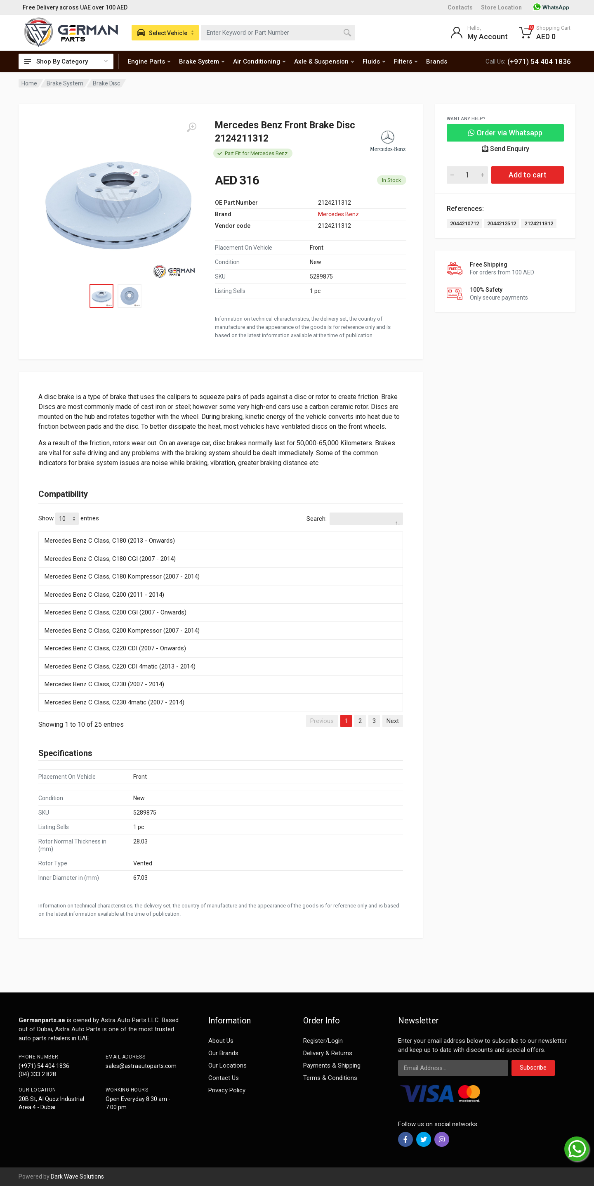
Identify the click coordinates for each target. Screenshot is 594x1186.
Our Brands (223, 1053)
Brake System (201, 61)
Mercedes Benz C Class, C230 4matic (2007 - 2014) (114, 702)
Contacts (460, 7)
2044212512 (501, 223)
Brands (436, 61)
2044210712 (464, 223)
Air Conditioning (259, 61)
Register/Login (323, 1040)
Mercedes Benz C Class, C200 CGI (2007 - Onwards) (115, 612)
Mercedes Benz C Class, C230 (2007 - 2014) (104, 684)
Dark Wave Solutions (77, 1176)
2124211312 (538, 223)
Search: (354, 519)
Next (393, 721)
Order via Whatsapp (505, 132)
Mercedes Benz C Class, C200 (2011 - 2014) (104, 594)
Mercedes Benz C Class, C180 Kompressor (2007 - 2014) (122, 576)
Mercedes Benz (338, 214)
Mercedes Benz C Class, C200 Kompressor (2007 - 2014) (122, 630)
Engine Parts (149, 61)
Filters (405, 61)
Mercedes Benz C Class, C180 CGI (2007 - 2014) (110, 558)
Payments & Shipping (332, 1065)
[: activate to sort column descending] (220, 530)
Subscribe (533, 1067)
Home (29, 83)
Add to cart (528, 174)
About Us (220, 1040)
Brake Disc (106, 83)
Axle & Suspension (324, 61)
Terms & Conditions (330, 1078)
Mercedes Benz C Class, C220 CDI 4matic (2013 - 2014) (120, 666)
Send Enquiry (505, 149)
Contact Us (223, 1078)
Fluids (374, 61)
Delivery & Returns (327, 1053)
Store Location (501, 7)
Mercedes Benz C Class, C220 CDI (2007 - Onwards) (115, 648)
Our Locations (227, 1065)
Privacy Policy (226, 1090)
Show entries (68, 519)
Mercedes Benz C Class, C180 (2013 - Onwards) (110, 540)
